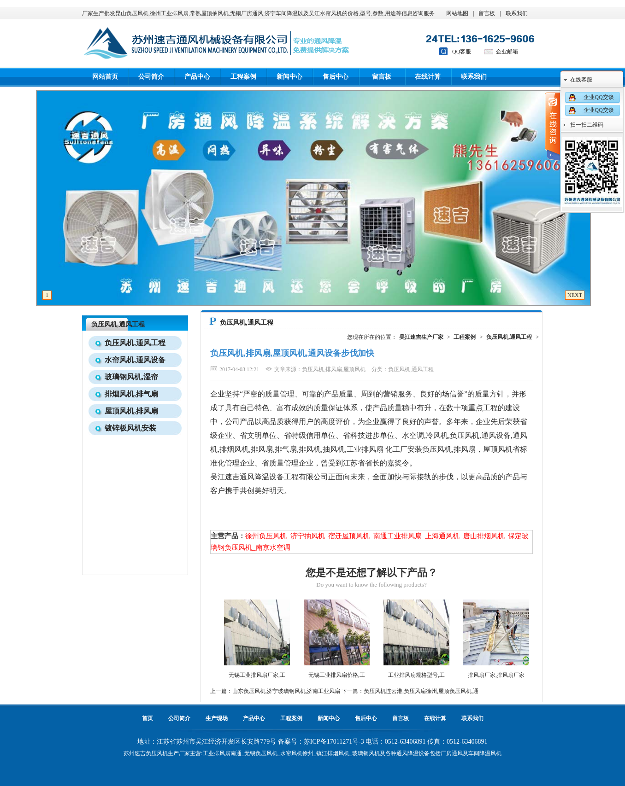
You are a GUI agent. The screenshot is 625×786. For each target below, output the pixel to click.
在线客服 (581, 79)
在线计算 (428, 76)
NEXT (574, 295)
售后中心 (335, 76)
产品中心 (197, 76)
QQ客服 (461, 51)
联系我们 (517, 13)
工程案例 (243, 76)
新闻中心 (289, 76)
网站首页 (105, 76)
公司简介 (151, 76)
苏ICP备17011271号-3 (334, 741)
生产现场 (217, 718)
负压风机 (157, 753)
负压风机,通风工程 (118, 324)
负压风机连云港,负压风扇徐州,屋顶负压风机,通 (421, 691)
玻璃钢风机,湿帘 (131, 377)
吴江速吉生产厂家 (421, 337)
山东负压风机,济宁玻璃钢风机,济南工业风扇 (286, 691)
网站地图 (457, 13)
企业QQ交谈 (598, 97)
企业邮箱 (507, 51)
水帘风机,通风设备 (135, 360)
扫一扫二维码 (586, 125)
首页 (147, 718)
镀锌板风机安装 (130, 428)
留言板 (486, 13)
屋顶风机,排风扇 (131, 411)
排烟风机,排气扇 (131, 394)
